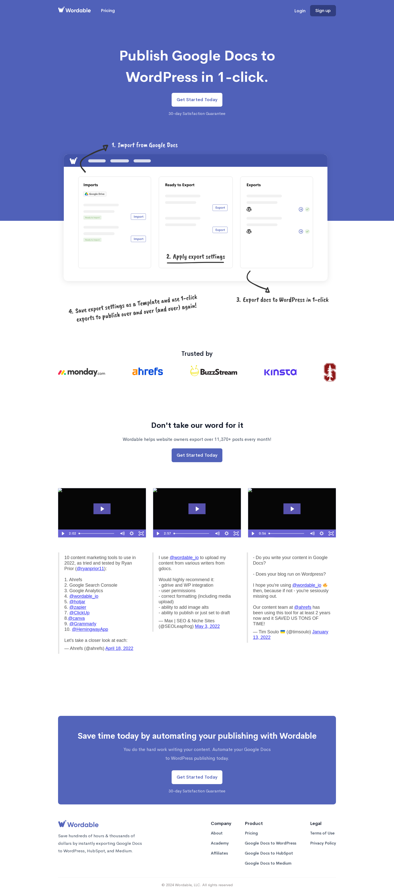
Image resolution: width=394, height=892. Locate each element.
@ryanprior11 (90, 580)
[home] (74, 11)
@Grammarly (82, 635)
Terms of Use (322, 837)
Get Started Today (197, 99)
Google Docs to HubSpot (269, 857)
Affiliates (219, 857)
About (217, 837)
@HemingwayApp (90, 640)
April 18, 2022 (119, 659)
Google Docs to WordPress (270, 847)
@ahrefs (302, 618)
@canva (76, 629)
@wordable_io (83, 607)
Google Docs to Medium (268, 867)
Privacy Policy (323, 847)
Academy (220, 847)
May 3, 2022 (207, 637)
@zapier (77, 618)
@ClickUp (79, 624)
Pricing (108, 10)
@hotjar (77, 613)
